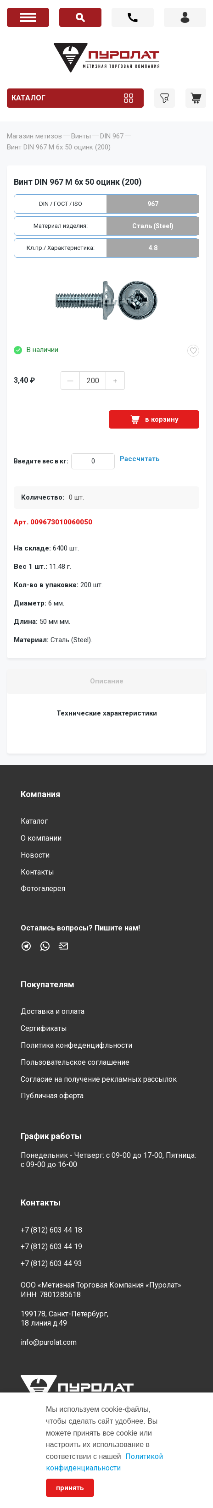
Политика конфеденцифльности (76, 1045)
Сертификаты (44, 1028)
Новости (35, 855)
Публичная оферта (52, 1095)
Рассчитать (140, 459)
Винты (81, 136)
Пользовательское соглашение (75, 1062)
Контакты (37, 872)
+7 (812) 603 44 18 (133, 17)
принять (70, 1488)
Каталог (28, 98)
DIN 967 (111, 136)
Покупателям (47, 984)
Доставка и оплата (52, 1011)
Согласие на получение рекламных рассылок (99, 1079)
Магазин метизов (34, 136)
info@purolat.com (49, 1342)
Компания (40, 794)
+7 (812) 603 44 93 (51, 1263)
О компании (41, 838)
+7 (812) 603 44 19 (51, 1246)
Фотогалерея (43, 888)
